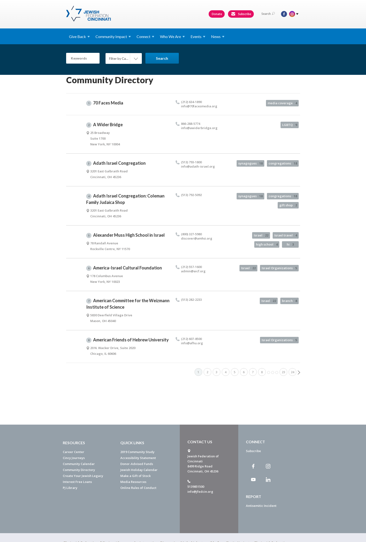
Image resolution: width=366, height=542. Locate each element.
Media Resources (133, 482)
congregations (283, 163)
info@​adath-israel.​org (198, 166)
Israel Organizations (279, 268)
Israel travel (285, 235)
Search (268, 14)
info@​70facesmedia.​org (199, 106)
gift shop (288, 205)
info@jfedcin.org (200, 491)
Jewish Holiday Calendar (139, 470)
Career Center (73, 452)
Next (299, 372)
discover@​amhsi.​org (196, 238)
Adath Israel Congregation (116, 163)
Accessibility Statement (138, 458)
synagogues (250, 163)
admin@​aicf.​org (193, 271)
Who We (172, 36)
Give (79, 36)
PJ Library (70, 488)
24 (292, 372)
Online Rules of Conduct (138, 488)
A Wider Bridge (104, 125)
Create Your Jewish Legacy (83, 476)
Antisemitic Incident (261, 506)
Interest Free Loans (77, 482)
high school (267, 244)
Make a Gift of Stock (135, 476)
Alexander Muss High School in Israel (125, 235)
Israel (261, 235)
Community (113, 36)
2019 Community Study (137, 452)
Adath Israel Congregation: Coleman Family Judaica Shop (125, 199)
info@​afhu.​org (192, 343)
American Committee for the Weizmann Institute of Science (128, 304)
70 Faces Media (104, 103)
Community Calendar (79, 464)
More (272, 372)
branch (289, 301)
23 (283, 372)
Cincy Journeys (74, 458)
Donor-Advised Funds (136, 464)
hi (290, 244)
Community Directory (79, 470)
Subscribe (241, 14)
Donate (217, 14)
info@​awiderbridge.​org (199, 128)
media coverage (282, 103)
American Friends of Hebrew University (127, 340)
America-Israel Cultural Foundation (124, 268)
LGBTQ (289, 125)
